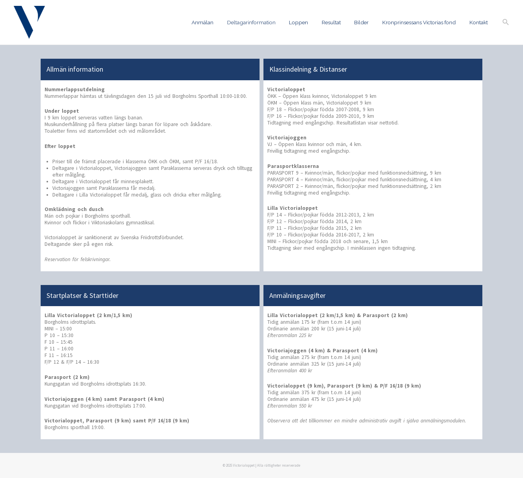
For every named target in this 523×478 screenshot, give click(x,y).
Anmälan (222, 22)
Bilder (369, 22)
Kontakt (480, 22)
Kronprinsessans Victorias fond (423, 22)
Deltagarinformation (267, 22)
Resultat (341, 22)
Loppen (311, 22)
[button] (505, 22)
